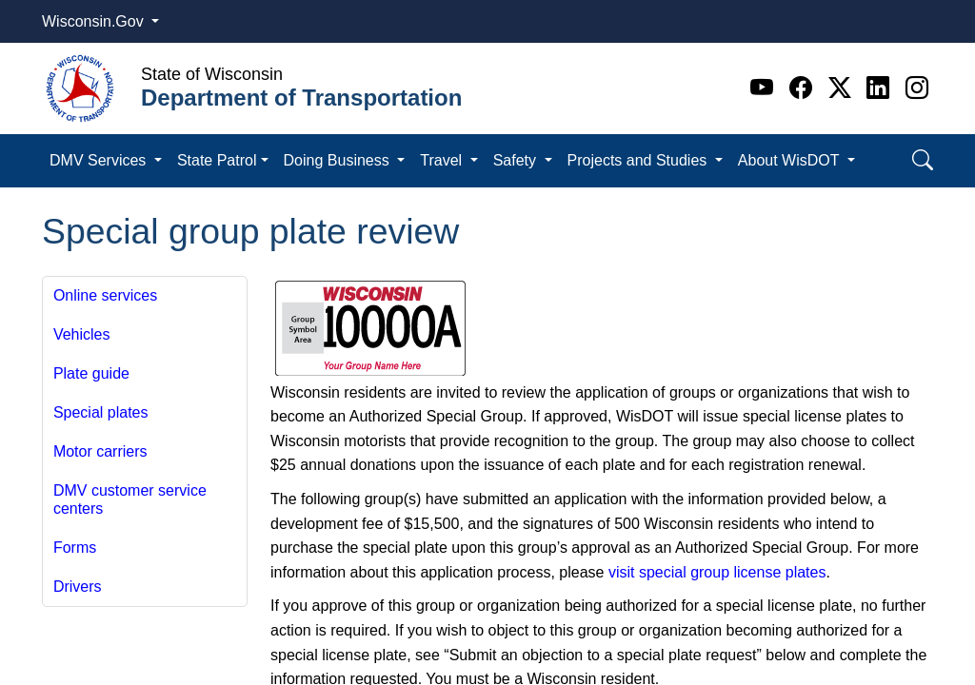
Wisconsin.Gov (95, 21)
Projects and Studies (639, 160)
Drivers (77, 586)
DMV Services (100, 160)
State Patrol (217, 160)
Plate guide (91, 373)
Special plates (101, 412)
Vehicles (81, 334)
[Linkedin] (881, 88)
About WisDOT (791, 160)
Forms (74, 547)
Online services (105, 295)
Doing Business (339, 160)
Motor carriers (100, 451)
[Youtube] (765, 88)
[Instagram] (916, 88)
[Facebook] (804, 88)
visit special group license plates (717, 572)
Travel (443, 160)
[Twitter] (843, 88)
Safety (517, 160)
